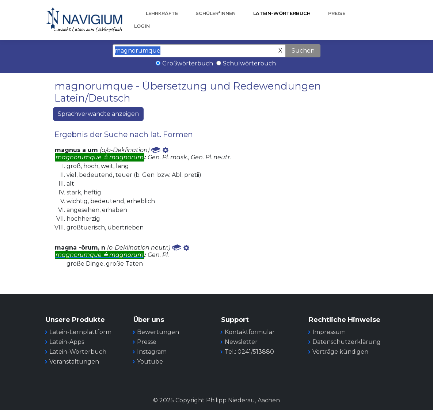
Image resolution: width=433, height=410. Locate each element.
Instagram (152, 351)
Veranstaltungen (74, 361)
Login (142, 26)
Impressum (329, 332)
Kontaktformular (250, 332)
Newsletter (241, 341)
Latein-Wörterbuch (282, 13)
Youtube (150, 361)
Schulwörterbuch (249, 63)
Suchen (303, 50)
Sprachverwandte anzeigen (98, 113)
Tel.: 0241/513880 (249, 351)
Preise (336, 13)
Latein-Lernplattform (80, 332)
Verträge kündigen (340, 351)
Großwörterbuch (187, 63)
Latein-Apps (66, 341)
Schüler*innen (215, 13)
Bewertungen (158, 332)
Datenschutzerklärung (346, 341)
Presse (146, 341)
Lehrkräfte (162, 13)
